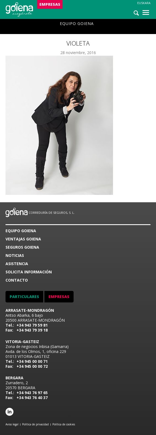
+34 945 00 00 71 (32, 361)
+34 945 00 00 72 (32, 366)
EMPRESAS (49, 4)
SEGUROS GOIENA (22, 247)
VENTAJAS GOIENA (23, 239)
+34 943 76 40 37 (32, 397)
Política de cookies (63, 424)
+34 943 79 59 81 (32, 325)
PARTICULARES (24, 296)
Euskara (143, 3)
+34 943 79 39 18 (32, 330)
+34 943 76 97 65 (32, 392)
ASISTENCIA (17, 263)
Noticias (15, 255)
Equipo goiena (77, 23)
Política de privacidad (35, 424)
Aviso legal (12, 424)
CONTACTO (17, 280)
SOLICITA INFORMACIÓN (29, 271)
